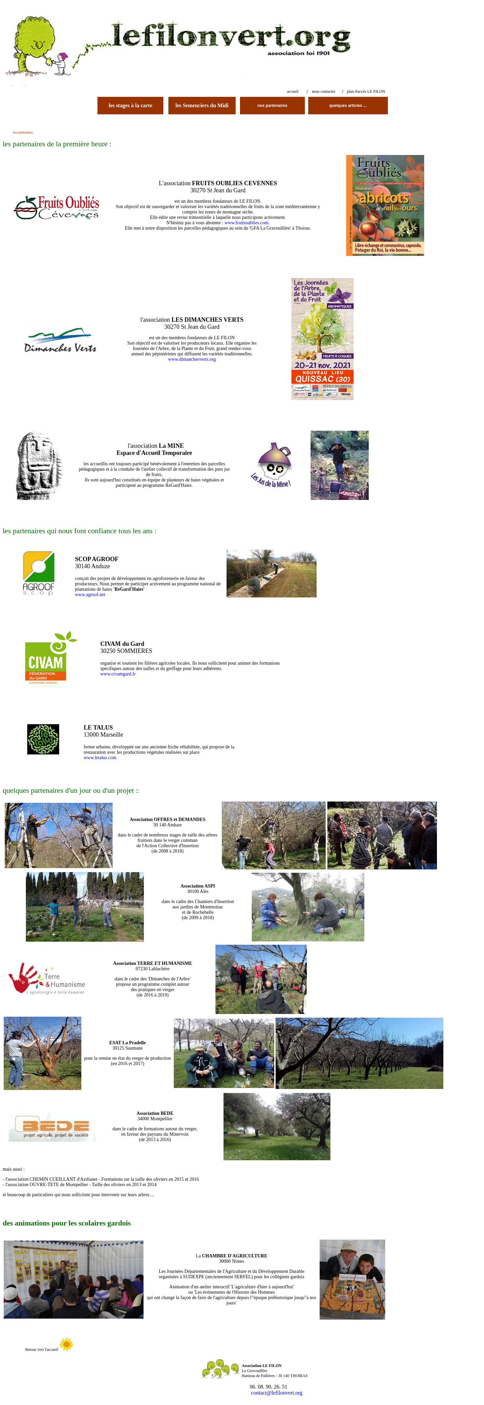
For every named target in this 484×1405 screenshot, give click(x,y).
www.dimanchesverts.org (192, 359)
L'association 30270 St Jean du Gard (218, 187)
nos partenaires (272, 105)
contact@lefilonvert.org (272, 1393)
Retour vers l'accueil (41, 1349)
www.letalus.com (100, 757)
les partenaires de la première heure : (57, 144)
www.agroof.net (90, 594)
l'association (154, 449)
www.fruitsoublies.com (245, 222)
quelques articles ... (348, 105)
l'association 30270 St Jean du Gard (192, 323)
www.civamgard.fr (117, 673)
